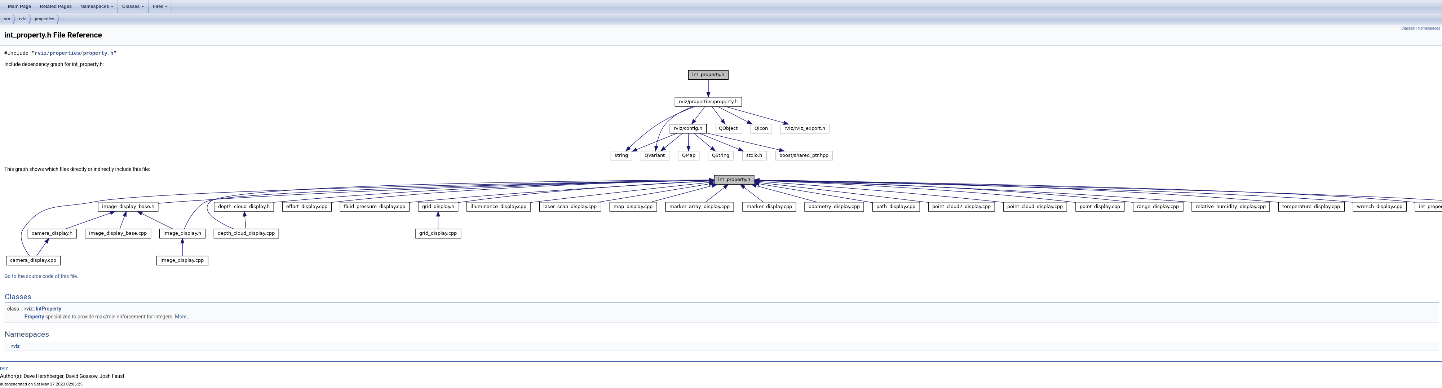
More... (182, 316)
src (7, 19)
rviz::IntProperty (43, 309)
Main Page (19, 6)
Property (34, 316)
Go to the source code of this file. (41, 276)
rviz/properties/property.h (74, 53)
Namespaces (97, 8)
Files (161, 8)
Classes (133, 8)
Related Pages (56, 6)
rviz (22, 19)
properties (44, 19)
